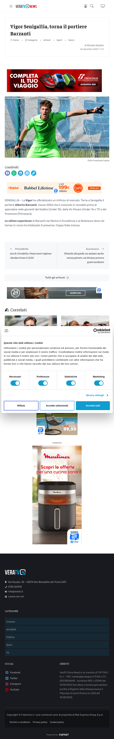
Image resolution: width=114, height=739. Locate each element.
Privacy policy (40, 721)
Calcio (71, 40)
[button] (93, 6)
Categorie (31, 40)
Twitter (11, 677)
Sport (59, 40)
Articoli (47, 40)
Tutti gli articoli (57, 277)
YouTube (12, 688)
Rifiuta (21, 405)
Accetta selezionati (57, 405)
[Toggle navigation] (11, 6)
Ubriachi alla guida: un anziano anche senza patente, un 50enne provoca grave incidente (84, 258)
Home (14, 40)
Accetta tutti (93, 405)
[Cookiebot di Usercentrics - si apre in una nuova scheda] (95, 330)
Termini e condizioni (20, 721)
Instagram (13, 682)
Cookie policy (57, 721)
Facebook (12, 671)
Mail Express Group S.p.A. (89, 713)
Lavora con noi (14, 595)
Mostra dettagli (95, 395)
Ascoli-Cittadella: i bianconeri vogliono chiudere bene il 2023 (31, 255)
